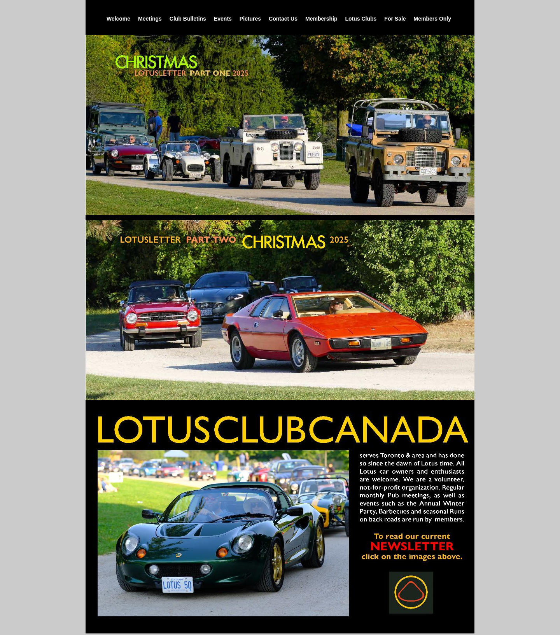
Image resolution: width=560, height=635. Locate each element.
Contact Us (283, 19)
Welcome (118, 19)
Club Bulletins (188, 19)
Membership (321, 19)
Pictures (250, 19)
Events (223, 19)
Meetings (150, 19)
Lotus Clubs (360, 19)
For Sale (395, 19)
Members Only (432, 19)
